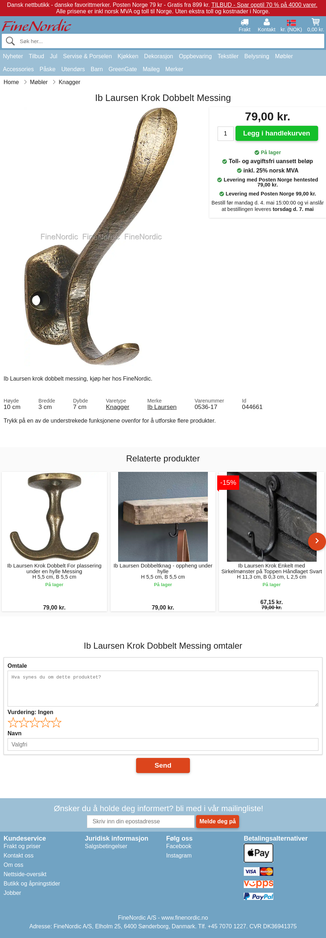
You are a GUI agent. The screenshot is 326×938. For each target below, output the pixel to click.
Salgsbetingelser (106, 846)
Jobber (12, 893)
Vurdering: (30, 712)
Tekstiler (228, 56)
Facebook (178, 846)
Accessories (18, 69)
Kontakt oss (19, 855)
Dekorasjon (158, 56)
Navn (15, 733)
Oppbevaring (195, 56)
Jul (53, 56)
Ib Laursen (162, 406)
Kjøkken (128, 56)
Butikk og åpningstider (32, 883)
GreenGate (122, 69)
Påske (47, 69)
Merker (174, 69)
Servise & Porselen (87, 56)
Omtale (17, 666)
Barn (97, 69)
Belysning (256, 56)
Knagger (117, 406)
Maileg (151, 69)
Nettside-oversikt (25, 874)
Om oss (13, 865)
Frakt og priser (22, 846)
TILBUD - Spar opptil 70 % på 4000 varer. (264, 5)
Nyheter (13, 56)
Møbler (284, 56)
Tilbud (36, 56)
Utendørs (73, 69)
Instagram (179, 855)
